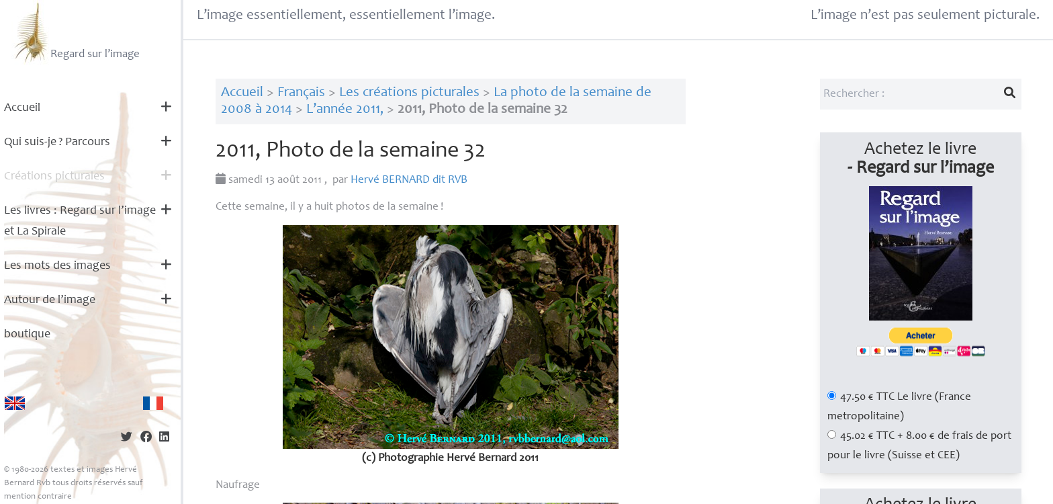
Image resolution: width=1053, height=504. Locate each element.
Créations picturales (54, 177)
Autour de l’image (49, 300)
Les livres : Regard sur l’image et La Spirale (80, 221)
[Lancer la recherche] (1009, 94)
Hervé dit (409, 180)
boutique (27, 335)
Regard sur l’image (75, 32)
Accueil (22, 108)
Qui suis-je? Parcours (57, 142)
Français (301, 93)
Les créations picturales (409, 93)
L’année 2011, (344, 110)
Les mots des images (57, 266)
